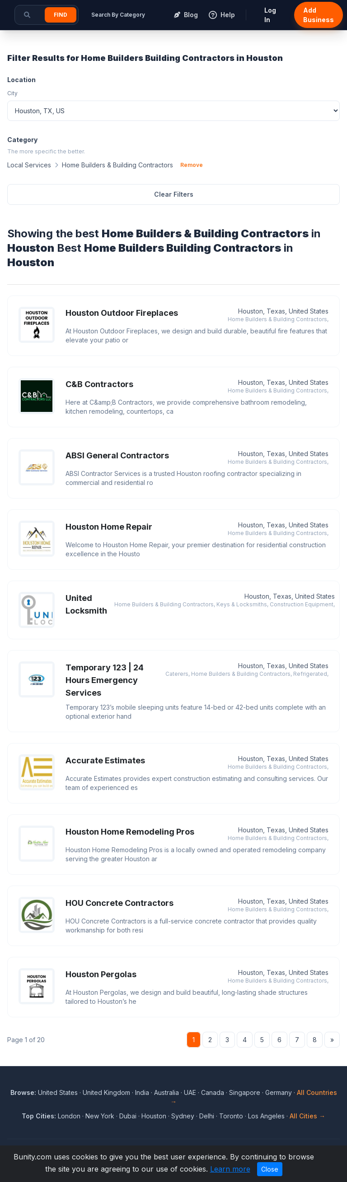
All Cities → (307, 1116)
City (12, 93)
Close (269, 1169)
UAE (190, 1092)
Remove (191, 165)
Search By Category (118, 14)
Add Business (318, 14)
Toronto (231, 1116)
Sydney (182, 1116)
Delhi (206, 1116)
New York (99, 1116)
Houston (153, 1116)
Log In (270, 14)
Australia (166, 1092)
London (69, 1116)
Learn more (230, 1168)
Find (60, 14)
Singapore (244, 1092)
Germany (278, 1092)
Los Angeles (266, 1116)
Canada (212, 1092)
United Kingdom (106, 1092)
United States (58, 1092)
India (142, 1092)
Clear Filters (173, 194)
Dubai (127, 1116)
